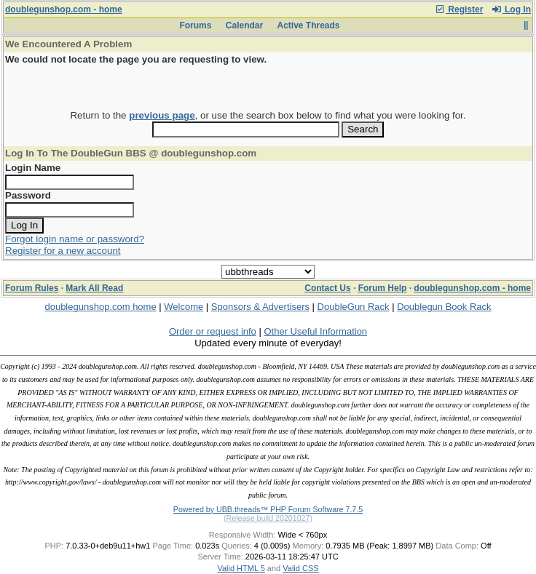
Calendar (244, 25)
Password (28, 195)
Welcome (183, 306)
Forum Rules (31, 288)
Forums (195, 25)
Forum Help (382, 288)
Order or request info (212, 331)
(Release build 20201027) (268, 518)
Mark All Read (94, 288)
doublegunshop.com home (100, 306)
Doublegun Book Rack (444, 306)
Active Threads (308, 25)
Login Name (32, 167)
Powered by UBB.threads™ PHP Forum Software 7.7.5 (268, 509)
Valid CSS (300, 568)
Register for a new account (63, 250)
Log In (511, 9)
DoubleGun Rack (354, 306)
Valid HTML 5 (240, 568)
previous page (161, 115)
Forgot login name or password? (74, 239)
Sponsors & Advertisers (260, 306)
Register (459, 9)
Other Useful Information (315, 331)
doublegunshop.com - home (63, 9)
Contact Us (327, 288)
